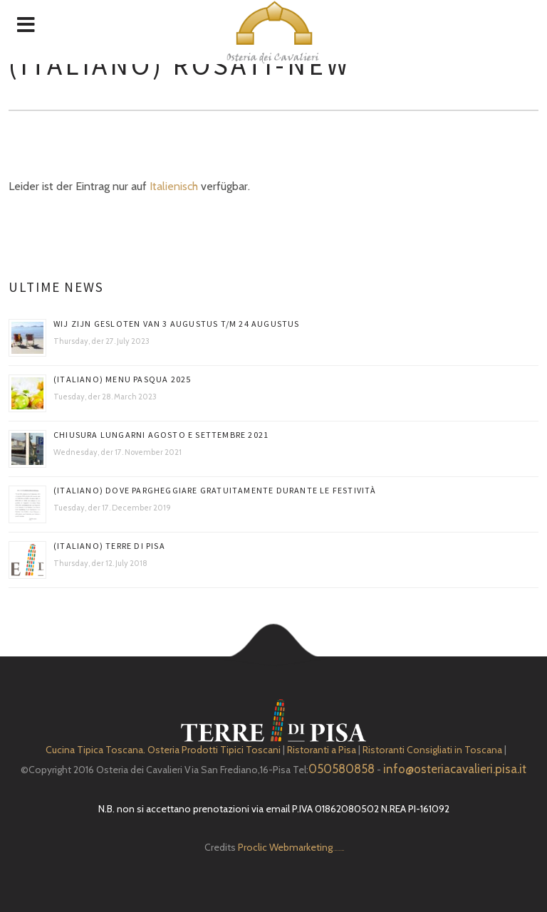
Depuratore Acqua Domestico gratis (338, 850)
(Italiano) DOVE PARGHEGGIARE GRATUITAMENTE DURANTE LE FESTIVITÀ (215, 490)
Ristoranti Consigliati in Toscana (432, 749)
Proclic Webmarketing (285, 847)
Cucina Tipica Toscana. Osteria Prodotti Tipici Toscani (163, 749)
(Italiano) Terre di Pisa (109, 545)
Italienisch (174, 186)
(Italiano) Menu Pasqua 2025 (122, 379)
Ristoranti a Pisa (321, 749)
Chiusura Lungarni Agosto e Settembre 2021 (161, 434)
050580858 (341, 769)
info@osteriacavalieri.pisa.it (454, 769)
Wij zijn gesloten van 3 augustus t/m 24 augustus (176, 323)
